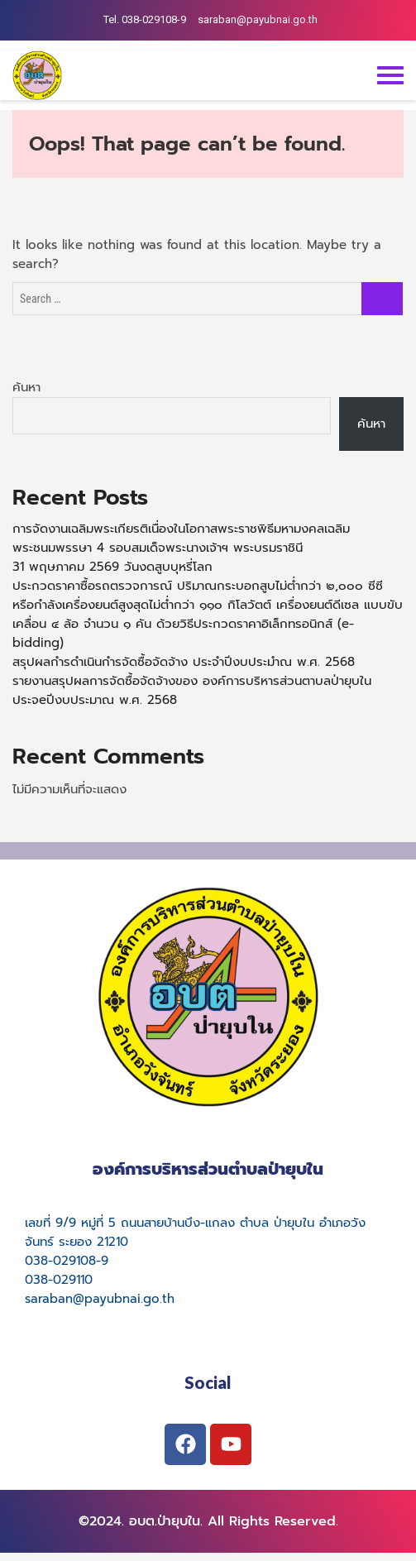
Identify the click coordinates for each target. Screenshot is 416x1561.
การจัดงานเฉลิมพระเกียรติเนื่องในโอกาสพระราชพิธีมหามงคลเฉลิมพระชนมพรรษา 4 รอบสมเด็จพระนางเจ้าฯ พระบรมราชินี (181, 538)
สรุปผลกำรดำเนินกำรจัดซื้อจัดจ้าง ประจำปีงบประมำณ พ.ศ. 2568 (183, 662)
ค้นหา (26, 387)
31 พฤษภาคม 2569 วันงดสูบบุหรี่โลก (112, 567)
